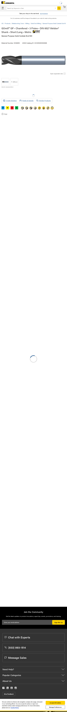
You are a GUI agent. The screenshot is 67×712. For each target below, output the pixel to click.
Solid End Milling (36, 23)
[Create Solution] (10, 100)
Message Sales (15, 658)
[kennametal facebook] (3, 688)
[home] (7, 3)
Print (4, 114)
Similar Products (43, 100)
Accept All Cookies (55, 703)
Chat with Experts (17, 637)
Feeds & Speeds (26, 100)
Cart (64, 7)
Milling (27, 23)
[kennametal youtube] (12, 688)
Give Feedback (9, 694)
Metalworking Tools (18, 23)
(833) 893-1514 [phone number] (15, 647)
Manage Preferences (55, 707)
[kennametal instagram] (16, 688)
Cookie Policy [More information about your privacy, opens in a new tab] (15, 708)
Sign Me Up (58, 622)
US (2, 23)
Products (7, 23)
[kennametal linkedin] (8, 688)
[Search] (59, 8)
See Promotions (44, 13)
